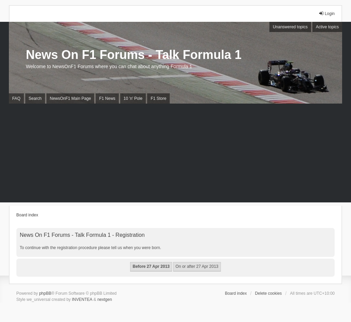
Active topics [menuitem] (327, 27)
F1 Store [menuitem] (158, 98)
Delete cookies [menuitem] (268, 293)
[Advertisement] (175, 154)
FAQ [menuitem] (16, 98)
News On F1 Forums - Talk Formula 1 (133, 55)
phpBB (45, 293)
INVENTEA (82, 299)
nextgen (104, 299)
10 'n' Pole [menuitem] (133, 98)
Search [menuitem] (35, 98)
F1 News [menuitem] (107, 98)
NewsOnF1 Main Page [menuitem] (70, 98)
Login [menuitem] (327, 13)
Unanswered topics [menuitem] (290, 27)
